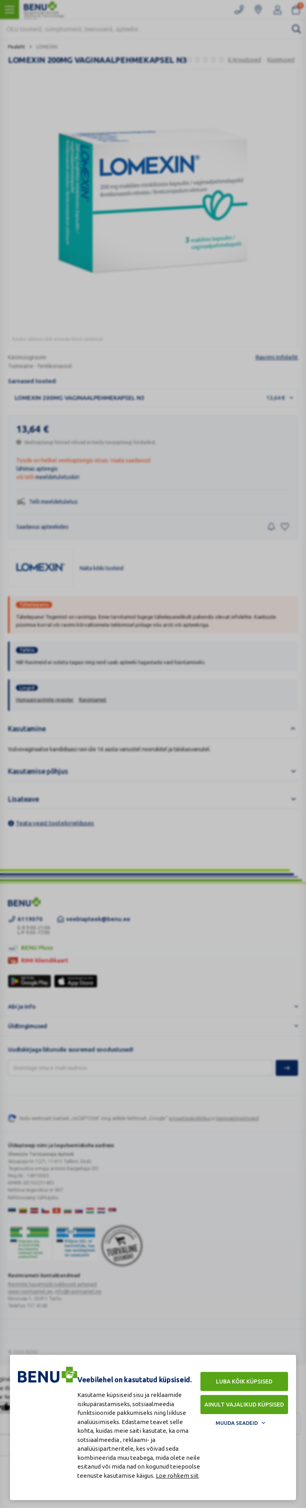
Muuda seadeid (237, 1423)
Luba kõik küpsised (244, 1381)
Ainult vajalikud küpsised (244, 1404)
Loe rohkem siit (177, 1475)
